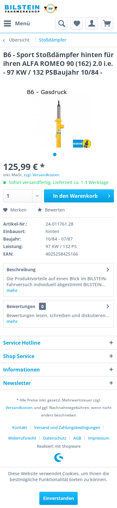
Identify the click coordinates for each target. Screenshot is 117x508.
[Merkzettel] (76, 23)
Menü (17, 22)
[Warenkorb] (107, 23)
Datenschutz (54, 438)
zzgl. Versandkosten (42, 174)
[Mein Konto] (91, 23)
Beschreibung (21, 269)
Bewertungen (21, 306)
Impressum (98, 438)
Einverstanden (58, 498)
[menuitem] (16, 23)
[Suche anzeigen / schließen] (61, 23)
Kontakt (19, 427)
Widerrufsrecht (22, 438)
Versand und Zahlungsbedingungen (67, 427)
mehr (12, 290)
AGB (77, 438)
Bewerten (51, 210)
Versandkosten (19, 407)
